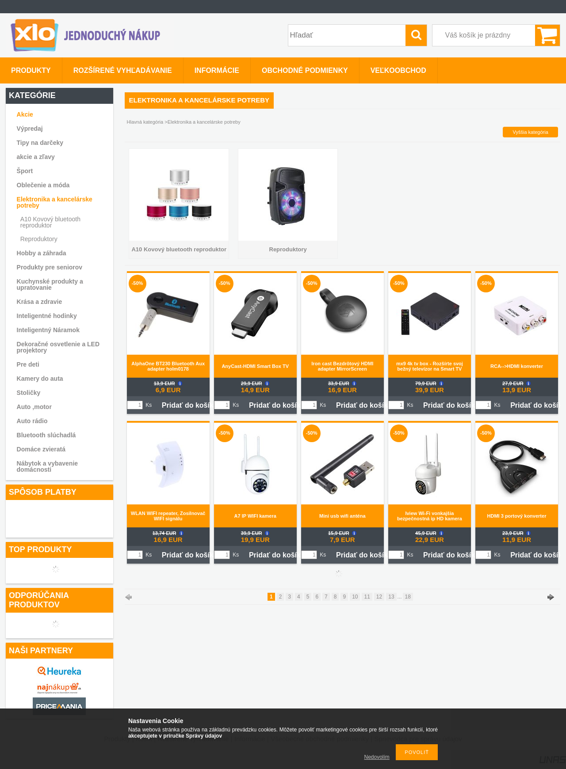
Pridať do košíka (190, 405)
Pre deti (28, 364)
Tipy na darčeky (40, 142)
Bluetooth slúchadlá (46, 435)
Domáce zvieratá (41, 449)
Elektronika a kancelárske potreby (54, 202)
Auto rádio (32, 420)
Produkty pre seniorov (50, 267)
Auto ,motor (34, 406)
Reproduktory (38, 238)
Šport (25, 170)
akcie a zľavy (36, 156)
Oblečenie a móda (43, 185)
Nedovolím (377, 757)
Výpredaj (30, 128)
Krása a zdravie (39, 301)
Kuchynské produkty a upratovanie (50, 284)
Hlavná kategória (145, 122)
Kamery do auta (40, 378)
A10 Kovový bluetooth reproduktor (50, 222)
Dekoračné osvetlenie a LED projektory (58, 347)
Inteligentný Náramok (48, 329)
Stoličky (29, 392)
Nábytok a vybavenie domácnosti (47, 466)
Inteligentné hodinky (47, 315)
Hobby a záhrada (41, 253)
